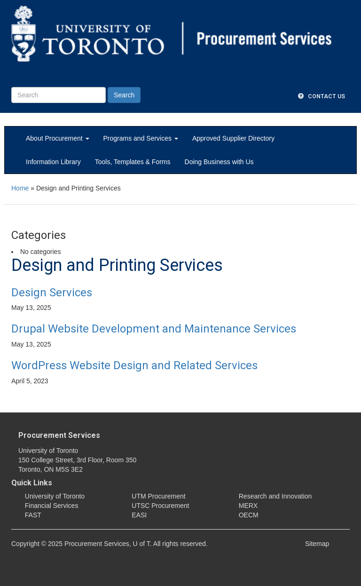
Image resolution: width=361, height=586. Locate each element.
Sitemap (317, 543)
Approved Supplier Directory (233, 138)
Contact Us (321, 96)
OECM (249, 515)
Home (20, 188)
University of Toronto (55, 496)
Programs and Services (140, 138)
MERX (248, 505)
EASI (139, 515)
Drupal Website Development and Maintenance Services (153, 328)
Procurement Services (59, 435)
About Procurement (57, 138)
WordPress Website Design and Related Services (134, 365)
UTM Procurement (158, 496)
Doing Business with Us (219, 162)
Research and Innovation (275, 496)
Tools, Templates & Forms (133, 162)
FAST (33, 515)
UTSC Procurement (160, 505)
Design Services (51, 292)
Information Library (53, 162)
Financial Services (51, 505)
